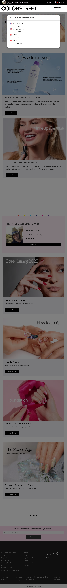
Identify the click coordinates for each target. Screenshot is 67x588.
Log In (48, 2)
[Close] (57, 18)
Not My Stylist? (10, 3)
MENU (58, 7)
